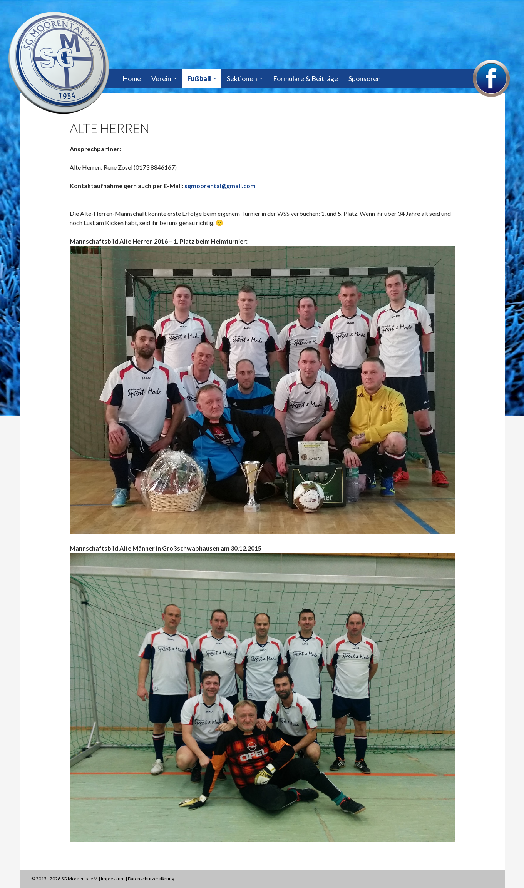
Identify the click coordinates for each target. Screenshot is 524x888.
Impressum (113, 878)
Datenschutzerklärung (151, 878)
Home (131, 78)
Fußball (199, 78)
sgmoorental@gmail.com (220, 185)
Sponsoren (364, 78)
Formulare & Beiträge (305, 78)
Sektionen (242, 78)
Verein (161, 78)
